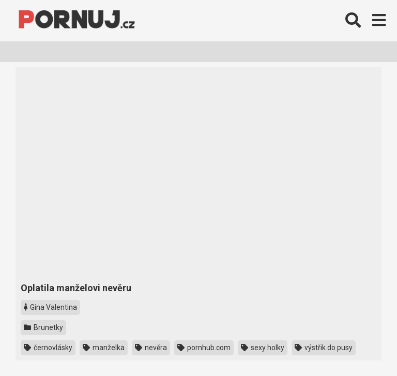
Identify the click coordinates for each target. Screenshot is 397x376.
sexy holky (262, 347)
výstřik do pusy (324, 347)
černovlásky (48, 347)
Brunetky (43, 327)
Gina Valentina (50, 307)
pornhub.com (204, 347)
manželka (104, 347)
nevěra (151, 347)
